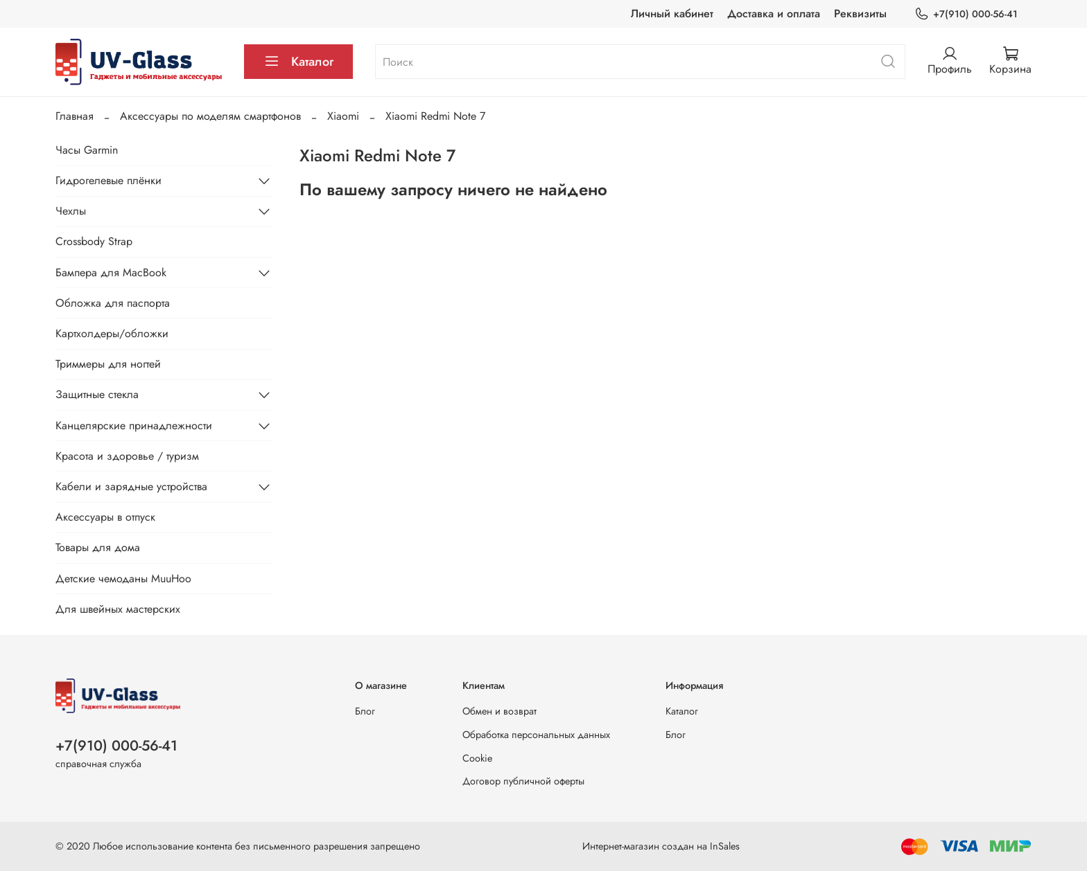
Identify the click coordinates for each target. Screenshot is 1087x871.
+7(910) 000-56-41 (966, 14)
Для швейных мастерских (117, 609)
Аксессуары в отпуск (105, 517)
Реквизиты (860, 13)
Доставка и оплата (773, 13)
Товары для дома (97, 547)
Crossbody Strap (93, 241)
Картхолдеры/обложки (111, 333)
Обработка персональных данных (536, 735)
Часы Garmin (86, 150)
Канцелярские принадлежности (133, 425)
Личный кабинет (672, 13)
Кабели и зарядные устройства (131, 486)
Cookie (477, 758)
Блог (365, 711)
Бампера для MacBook (110, 272)
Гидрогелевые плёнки (108, 180)
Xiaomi (343, 116)
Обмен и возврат (499, 711)
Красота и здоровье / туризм (127, 456)
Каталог (298, 62)
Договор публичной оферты (523, 781)
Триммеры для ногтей (108, 364)
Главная (74, 116)
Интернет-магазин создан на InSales (661, 846)
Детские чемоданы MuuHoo (123, 578)
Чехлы (70, 211)
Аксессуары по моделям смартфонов (210, 116)
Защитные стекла (97, 394)
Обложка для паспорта (112, 303)
